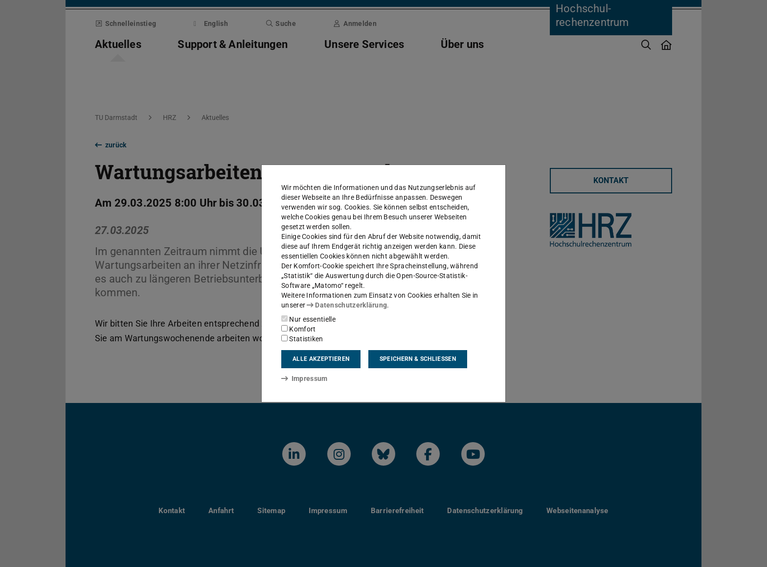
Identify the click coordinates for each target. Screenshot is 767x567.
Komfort (298, 329)
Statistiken (302, 339)
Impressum (304, 378)
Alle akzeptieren (321, 358)
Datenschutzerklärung (347, 305)
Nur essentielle (308, 319)
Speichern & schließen (418, 358)
